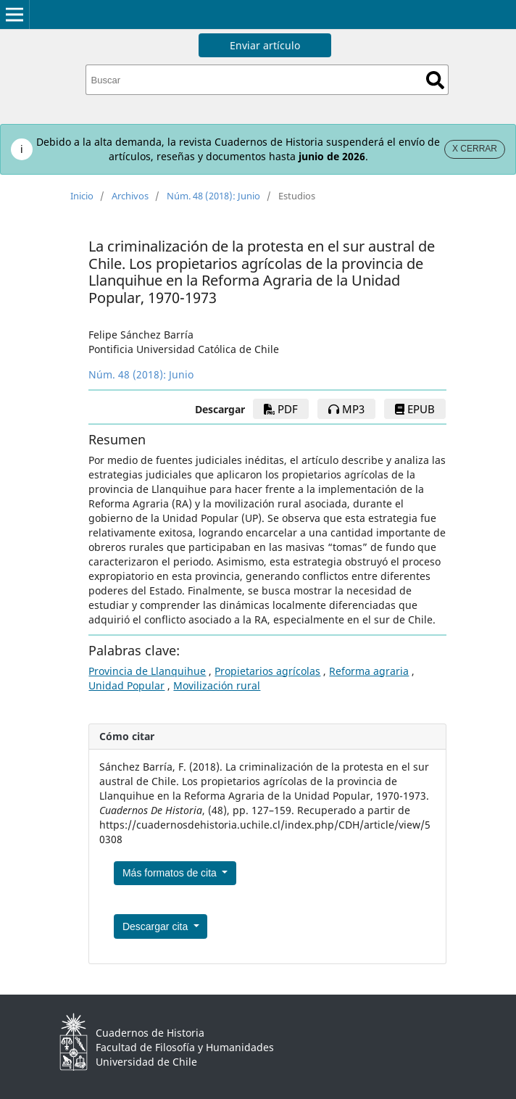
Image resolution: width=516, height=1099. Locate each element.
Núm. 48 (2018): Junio (213, 195)
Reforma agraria (369, 671)
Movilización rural (216, 685)
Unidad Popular (126, 685)
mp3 (346, 409)
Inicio (81, 195)
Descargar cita (156, 926)
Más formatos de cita (171, 873)
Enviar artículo (265, 45)
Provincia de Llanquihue (147, 671)
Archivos (130, 195)
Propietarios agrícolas (267, 671)
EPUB (415, 409)
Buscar (435, 80)
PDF (281, 409)
